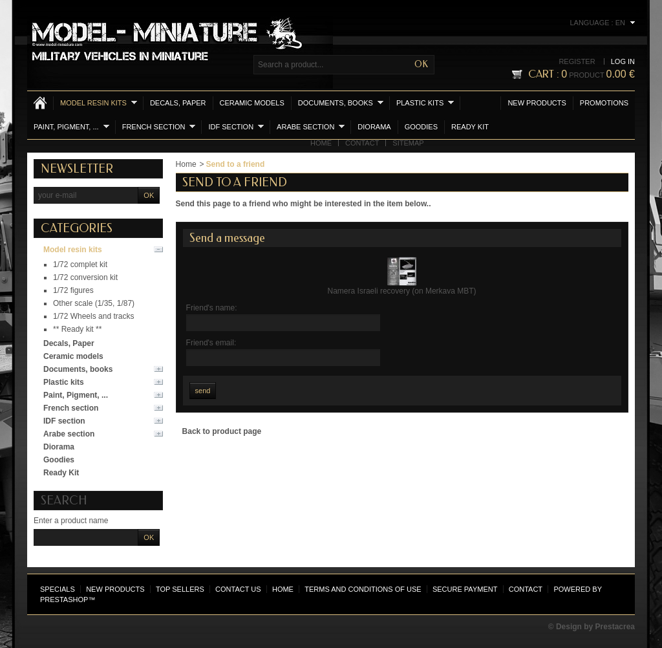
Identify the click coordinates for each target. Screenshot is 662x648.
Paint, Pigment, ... (71, 126)
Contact (362, 143)
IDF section (236, 126)
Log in (623, 61)
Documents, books (340, 102)
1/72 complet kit (80, 264)
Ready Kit (470, 127)
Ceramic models (252, 103)
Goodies (421, 127)
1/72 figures (73, 290)
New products (536, 103)
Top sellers (180, 589)
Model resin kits (98, 102)
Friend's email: (211, 342)
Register (577, 61)
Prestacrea (615, 626)
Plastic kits (425, 102)
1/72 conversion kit (85, 277)
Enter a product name (71, 520)
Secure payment (464, 589)
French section (159, 126)
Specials (57, 589)
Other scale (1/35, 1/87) (93, 303)
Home (321, 143)
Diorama (374, 127)
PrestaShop (64, 599)
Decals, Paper (178, 103)
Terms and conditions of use (362, 589)
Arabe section (311, 126)
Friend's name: (211, 307)
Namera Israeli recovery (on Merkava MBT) (402, 291)
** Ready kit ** (77, 329)
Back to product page (222, 431)
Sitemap (407, 143)
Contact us (238, 589)
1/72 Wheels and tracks (93, 316)
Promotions (604, 103)
